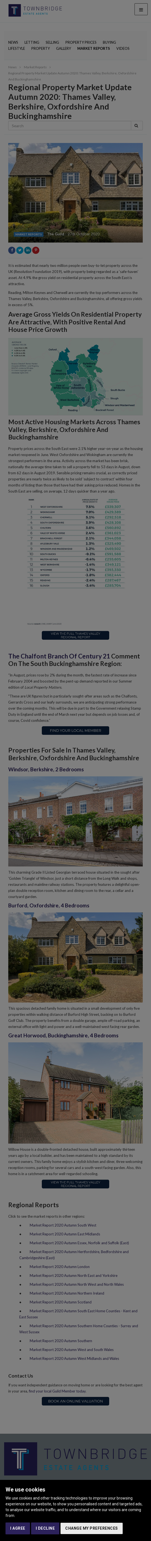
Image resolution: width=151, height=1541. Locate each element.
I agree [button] (17, 1528)
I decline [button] (45, 1528)
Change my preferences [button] (91, 1528)
